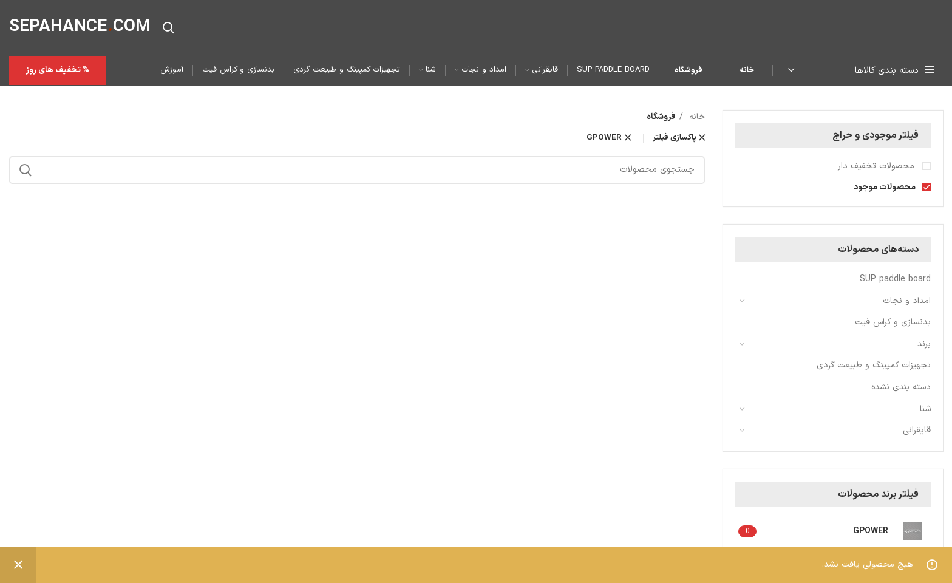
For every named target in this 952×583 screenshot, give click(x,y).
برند (924, 344)
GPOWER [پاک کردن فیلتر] (604, 138)
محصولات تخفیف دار (877, 166)
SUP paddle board (895, 279)
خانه (746, 70)
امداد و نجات (907, 301)
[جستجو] (168, 27)
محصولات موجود (885, 188)
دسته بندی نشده (901, 387)
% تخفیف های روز (57, 70)
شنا (925, 409)
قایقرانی (917, 430)
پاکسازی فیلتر (674, 138)
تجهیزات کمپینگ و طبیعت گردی (874, 365)
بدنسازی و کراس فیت (893, 322)
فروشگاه (688, 70)
